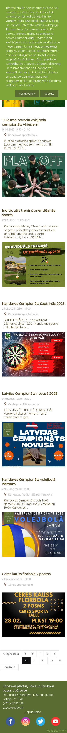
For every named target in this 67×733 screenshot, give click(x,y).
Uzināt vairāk (27, 93)
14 (60, 660)
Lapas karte (33, 712)
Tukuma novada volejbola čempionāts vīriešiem (24, 122)
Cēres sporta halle (20, 584)
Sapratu (49, 93)
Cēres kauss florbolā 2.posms (26, 574)
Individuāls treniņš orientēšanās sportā (28, 212)
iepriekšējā (12, 653)
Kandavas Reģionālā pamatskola (30, 494)
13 (51, 660)
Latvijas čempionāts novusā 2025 (29, 394)
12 (43, 660)
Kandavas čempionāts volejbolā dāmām (28, 482)
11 (35, 660)
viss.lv (63, 730)
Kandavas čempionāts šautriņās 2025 (33, 304)
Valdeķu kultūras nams (23, 404)
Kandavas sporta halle (23, 135)
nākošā (8, 667)
